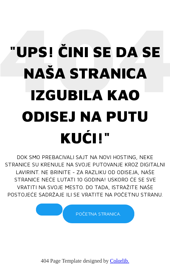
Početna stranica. (98, 214)
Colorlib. (119, 261)
